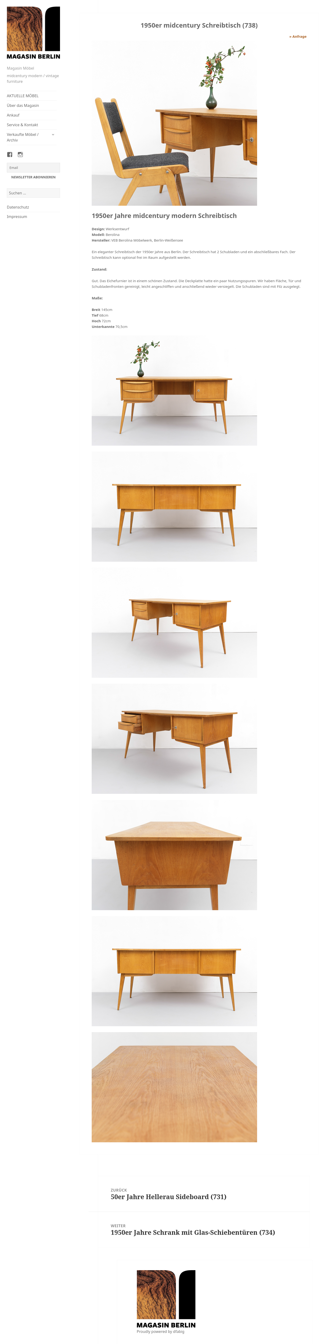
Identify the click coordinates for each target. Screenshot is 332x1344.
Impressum (17, 216)
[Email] (33, 167)
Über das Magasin (23, 105)
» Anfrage (298, 36)
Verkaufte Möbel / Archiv (23, 137)
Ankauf (13, 115)
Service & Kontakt (22, 124)
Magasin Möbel (20, 68)
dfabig (178, 1331)
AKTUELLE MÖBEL (23, 95)
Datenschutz (18, 207)
